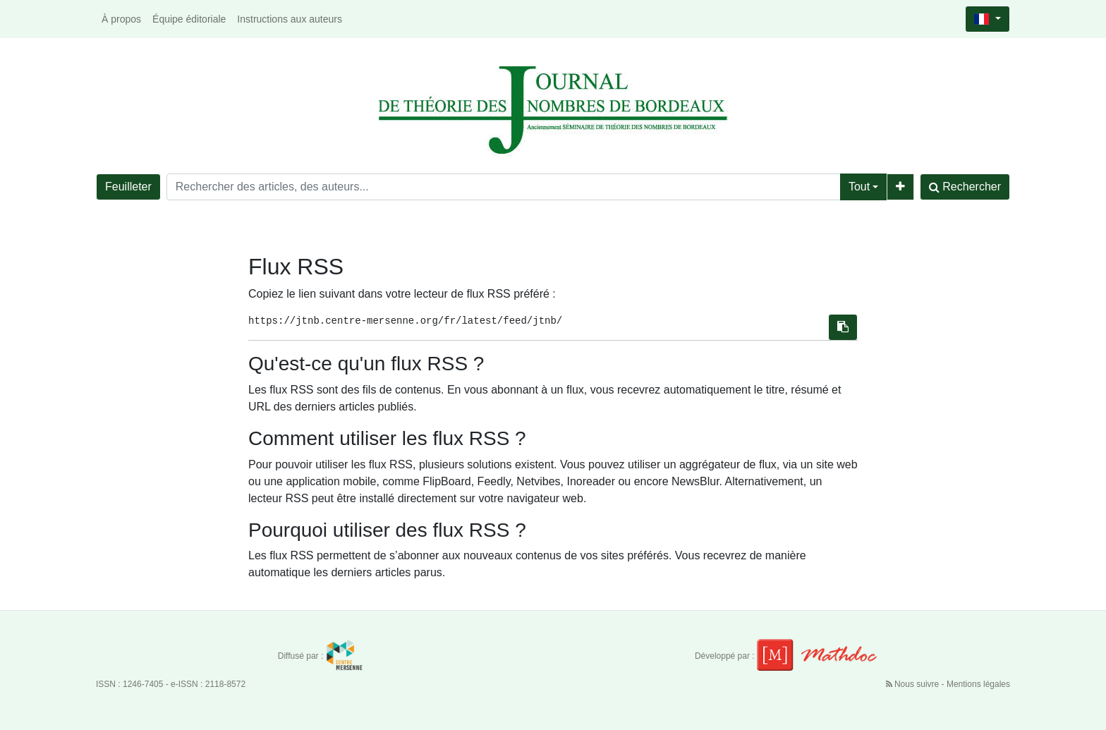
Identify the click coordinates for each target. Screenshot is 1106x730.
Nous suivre (914, 684)
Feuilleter (128, 187)
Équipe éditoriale (189, 19)
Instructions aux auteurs (289, 19)
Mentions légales (978, 684)
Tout (859, 187)
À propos (121, 19)
